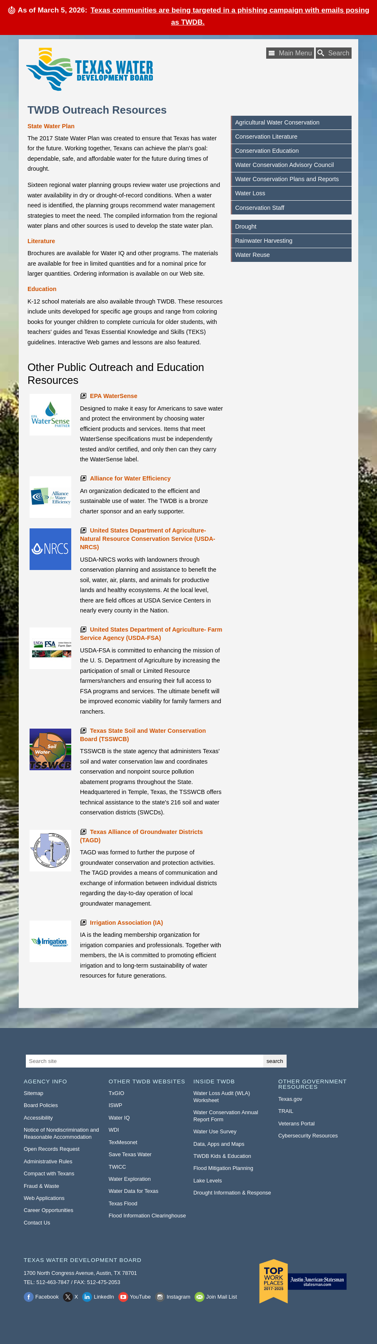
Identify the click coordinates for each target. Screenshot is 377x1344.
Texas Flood (123, 1203)
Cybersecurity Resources (308, 1135)
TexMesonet (123, 1142)
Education (42, 289)
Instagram (178, 1297)
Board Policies (41, 1105)
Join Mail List (221, 1297)
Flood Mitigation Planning (223, 1168)
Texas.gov (290, 1099)
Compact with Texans (49, 1173)
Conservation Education (267, 150)
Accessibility (38, 1118)
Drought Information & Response (232, 1193)
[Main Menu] (290, 53)
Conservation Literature (266, 136)
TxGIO (117, 1093)
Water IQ (119, 1118)
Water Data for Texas (133, 1191)
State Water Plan (51, 126)
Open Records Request (52, 1149)
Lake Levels (207, 1180)
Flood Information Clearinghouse (147, 1215)
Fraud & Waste (41, 1186)
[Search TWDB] (334, 53)
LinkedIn (104, 1297)
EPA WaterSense (113, 396)
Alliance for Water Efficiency (130, 478)
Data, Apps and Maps (218, 1144)
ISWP (115, 1105)
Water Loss (250, 193)
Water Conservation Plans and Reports (287, 179)
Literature (41, 241)
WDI (114, 1130)
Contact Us (37, 1223)
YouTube (140, 1297)
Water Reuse (252, 254)
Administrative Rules (48, 1161)
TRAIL (285, 1111)
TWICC (117, 1167)
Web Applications (44, 1198)
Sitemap (33, 1093)
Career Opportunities (48, 1210)
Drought (245, 226)
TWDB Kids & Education (222, 1156)
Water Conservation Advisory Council (284, 165)
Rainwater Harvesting (263, 240)
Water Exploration (130, 1179)
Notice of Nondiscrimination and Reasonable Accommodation (61, 1133)
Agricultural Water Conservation (277, 122)
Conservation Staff (259, 207)
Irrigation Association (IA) (126, 922)
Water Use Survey (214, 1131)
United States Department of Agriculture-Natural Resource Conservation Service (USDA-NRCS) (147, 538)
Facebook (47, 1297)
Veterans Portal (296, 1123)
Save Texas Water (130, 1154)
